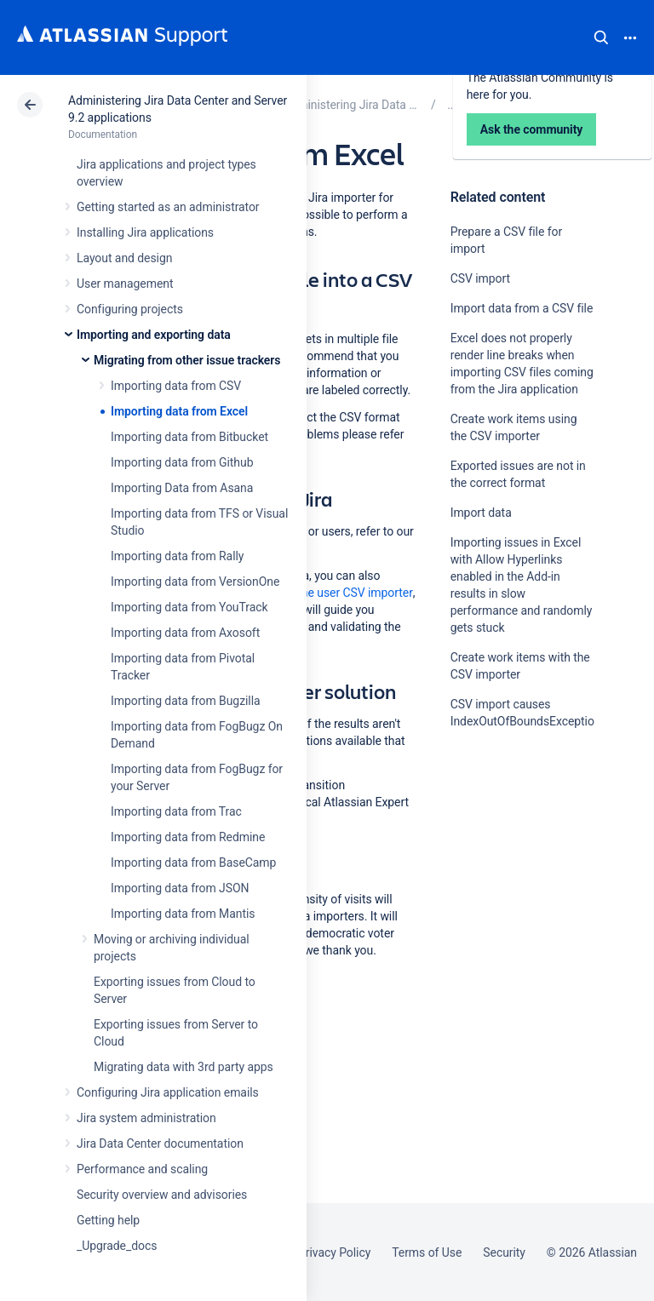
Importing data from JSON (180, 888)
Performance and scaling (142, 1169)
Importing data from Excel (179, 411)
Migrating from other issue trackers (187, 360)
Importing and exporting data (154, 334)
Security (504, 1252)
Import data (481, 512)
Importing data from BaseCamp (193, 862)
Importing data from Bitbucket (189, 437)
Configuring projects (130, 309)
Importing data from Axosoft (185, 632)
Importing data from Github (182, 462)
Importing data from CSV (176, 386)
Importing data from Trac (176, 811)
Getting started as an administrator (168, 207)
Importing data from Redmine (188, 837)
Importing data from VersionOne (195, 581)
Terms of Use (427, 1252)
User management (125, 283)
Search (601, 37)
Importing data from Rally (177, 556)
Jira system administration (146, 1118)
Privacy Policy (334, 1252)
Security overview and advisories (162, 1194)
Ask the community (510, 888)
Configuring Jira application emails (168, 1092)
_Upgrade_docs (117, 1245)
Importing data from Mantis (183, 913)
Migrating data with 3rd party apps (183, 1067)
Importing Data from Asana (182, 488)
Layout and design (124, 258)
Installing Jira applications (145, 232)
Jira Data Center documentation (160, 1143)
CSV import (480, 278)
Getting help (108, 1220)
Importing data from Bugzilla (186, 701)
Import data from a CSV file (522, 308)
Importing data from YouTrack (189, 607)
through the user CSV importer (333, 592)
